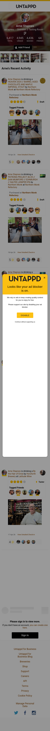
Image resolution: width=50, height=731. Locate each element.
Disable (25, 315)
